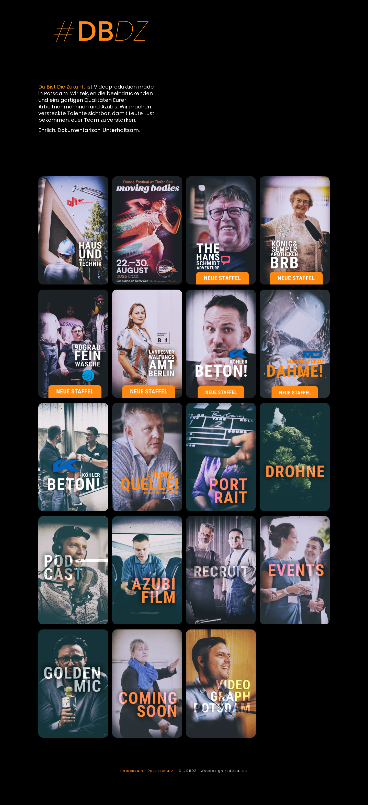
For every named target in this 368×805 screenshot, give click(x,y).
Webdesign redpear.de (224, 771)
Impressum (131, 771)
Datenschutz (160, 771)
